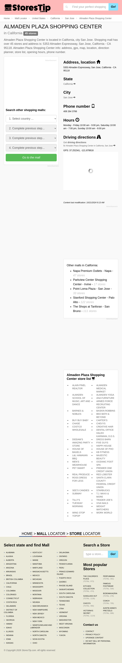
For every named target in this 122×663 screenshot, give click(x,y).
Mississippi (36, 587)
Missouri (35, 591)
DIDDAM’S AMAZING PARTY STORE (81, 442)
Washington (64, 620)
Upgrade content (93, 638)
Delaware (10, 606)
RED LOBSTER (104, 474)
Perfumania (109, 577)
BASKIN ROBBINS (105, 410)
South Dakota (65, 597)
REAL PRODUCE (81, 474)
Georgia (9, 620)
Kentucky (36, 552)
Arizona (9, 568)
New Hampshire (39, 610)
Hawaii (8, 624)
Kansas (8, 643)
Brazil (8, 575)
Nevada (35, 602)
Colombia (10, 591)
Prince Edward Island (65, 573)
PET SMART (78, 468)
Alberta (9, 560)
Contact (88, 631)
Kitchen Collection (89, 588)
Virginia (62, 616)
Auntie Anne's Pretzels (109, 610)
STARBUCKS (103, 490)
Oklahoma (63, 552)
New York (36, 621)
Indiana (8, 635)
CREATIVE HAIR (104, 426)
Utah (60, 608)
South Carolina (66, 593)
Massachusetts (39, 572)
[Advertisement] (29, 84)
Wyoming (62, 631)
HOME (27, 534)
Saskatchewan (65, 589)
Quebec (62, 582)
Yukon (61, 635)
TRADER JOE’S (104, 500)
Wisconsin (63, 628)
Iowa (7, 639)
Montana (35, 594)
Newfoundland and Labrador (41, 626)
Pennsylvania (64, 564)
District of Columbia (10, 611)
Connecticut (11, 598)
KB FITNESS (102, 452)
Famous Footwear (108, 586)
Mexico (35, 575)
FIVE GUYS (102, 442)
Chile (7, 587)
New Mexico (37, 617)
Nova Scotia (37, 639)
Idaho (8, 628)
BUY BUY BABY (80, 420)
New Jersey (37, 614)
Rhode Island (64, 586)
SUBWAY (77, 493)
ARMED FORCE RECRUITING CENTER (104, 404)
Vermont (62, 612)
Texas (61, 605)
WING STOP (78, 512)
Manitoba (36, 564)
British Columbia (13, 579)
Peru (60, 568)
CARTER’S (102, 420)
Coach (108, 602)
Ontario (62, 556)
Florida (9, 616)
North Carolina (39, 631)
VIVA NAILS (102, 503)
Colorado (10, 594)
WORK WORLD (104, 512)
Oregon (62, 560)
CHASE (76, 423)
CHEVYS (101, 423)
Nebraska (36, 598)
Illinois (9, 631)
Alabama (9, 552)
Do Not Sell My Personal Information (96, 642)
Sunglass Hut (90, 597)
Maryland (36, 568)
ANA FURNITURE (105, 398)
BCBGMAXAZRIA (110, 594)
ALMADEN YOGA (105, 395)
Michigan (36, 579)
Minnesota (36, 583)
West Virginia (64, 624)
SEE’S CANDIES (80, 490)
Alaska (8, 556)
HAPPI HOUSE (104, 445)
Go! (113, 6)
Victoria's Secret (89, 613)
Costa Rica (10, 602)
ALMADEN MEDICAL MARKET (101, 388)
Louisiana (36, 556)
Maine (34, 560)
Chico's (88, 604)
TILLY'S (76, 500)
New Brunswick (39, 606)
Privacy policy (91, 634)
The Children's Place (90, 578)
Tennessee (63, 601)
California (10, 583)
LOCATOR (51, 534)
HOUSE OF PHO (104, 449)
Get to (89, 144)
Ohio (33, 643)
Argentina (10, 564)
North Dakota (38, 635)
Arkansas (10, 572)
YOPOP (76, 516)
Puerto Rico (64, 578)
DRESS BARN (103, 439)
